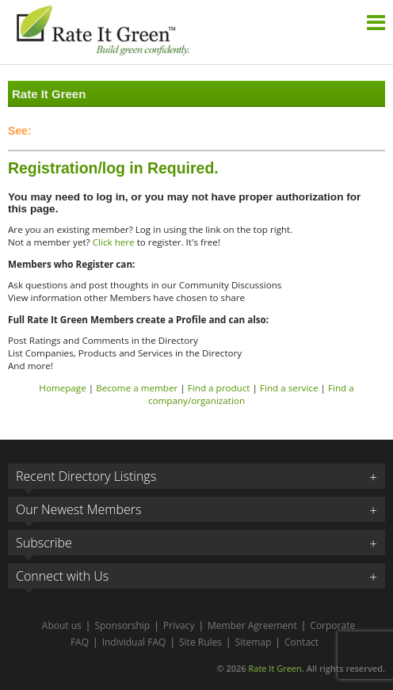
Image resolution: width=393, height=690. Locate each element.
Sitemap (253, 642)
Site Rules (200, 642)
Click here (114, 242)
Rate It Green (274, 668)
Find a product (219, 388)
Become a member (136, 388)
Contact (301, 642)
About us (62, 625)
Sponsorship (122, 625)
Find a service (289, 388)
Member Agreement (252, 625)
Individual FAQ (134, 642)
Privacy (179, 625)
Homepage (62, 388)
